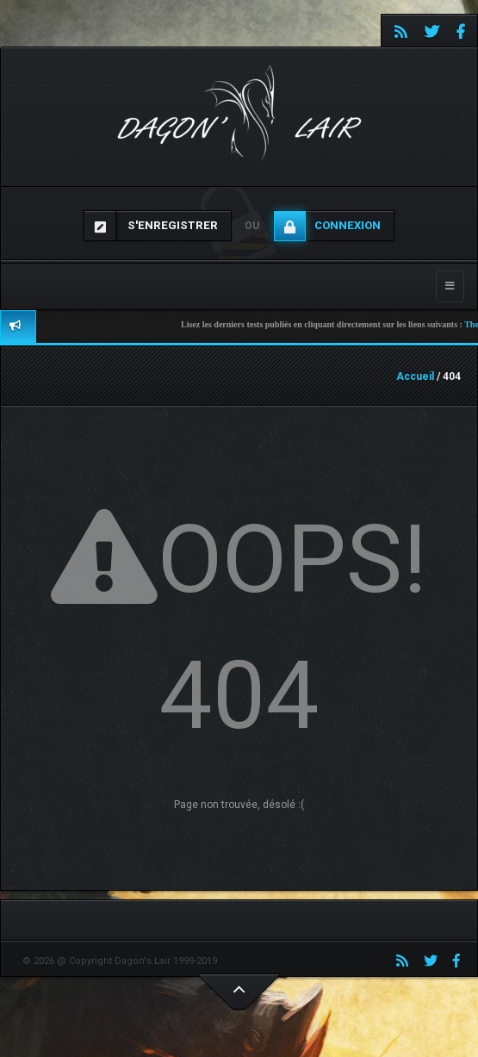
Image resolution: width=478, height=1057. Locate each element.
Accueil (415, 376)
